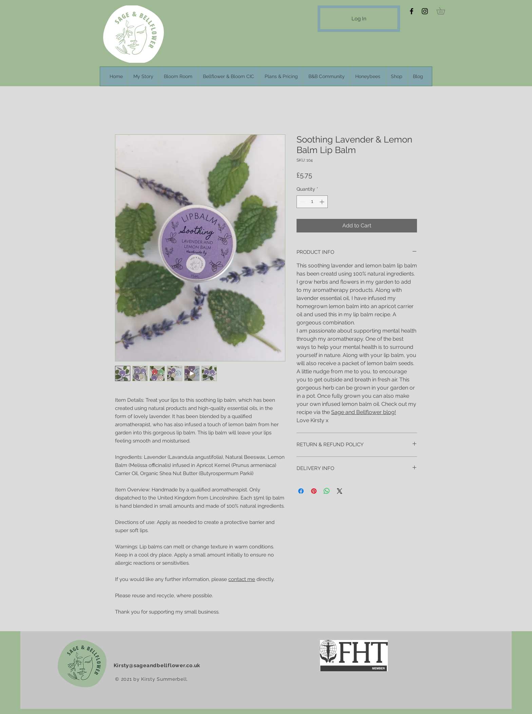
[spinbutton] (312, 202)
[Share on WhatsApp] (327, 491)
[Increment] (322, 202)
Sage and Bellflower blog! (363, 412)
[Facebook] (411, 11)
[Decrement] (302, 202)
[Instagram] (425, 11)
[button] (444, 10)
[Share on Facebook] (301, 491)
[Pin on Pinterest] (314, 491)
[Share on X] (340, 491)
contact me (241, 579)
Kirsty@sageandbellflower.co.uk (157, 665)
